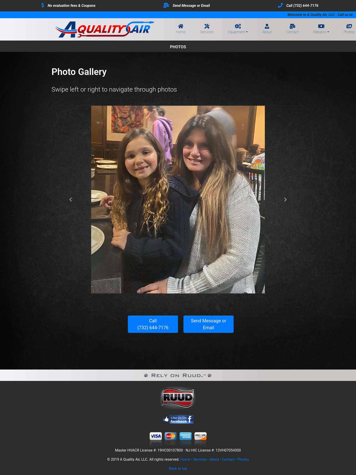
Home (181, 29)
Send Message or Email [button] (208, 324)
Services (206, 29)
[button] (71, 199)
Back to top (178, 468)
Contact (292, 29)
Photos (243, 459)
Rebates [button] (319, 29)
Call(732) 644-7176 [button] (153, 324)
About (267, 29)
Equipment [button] (236, 29)
